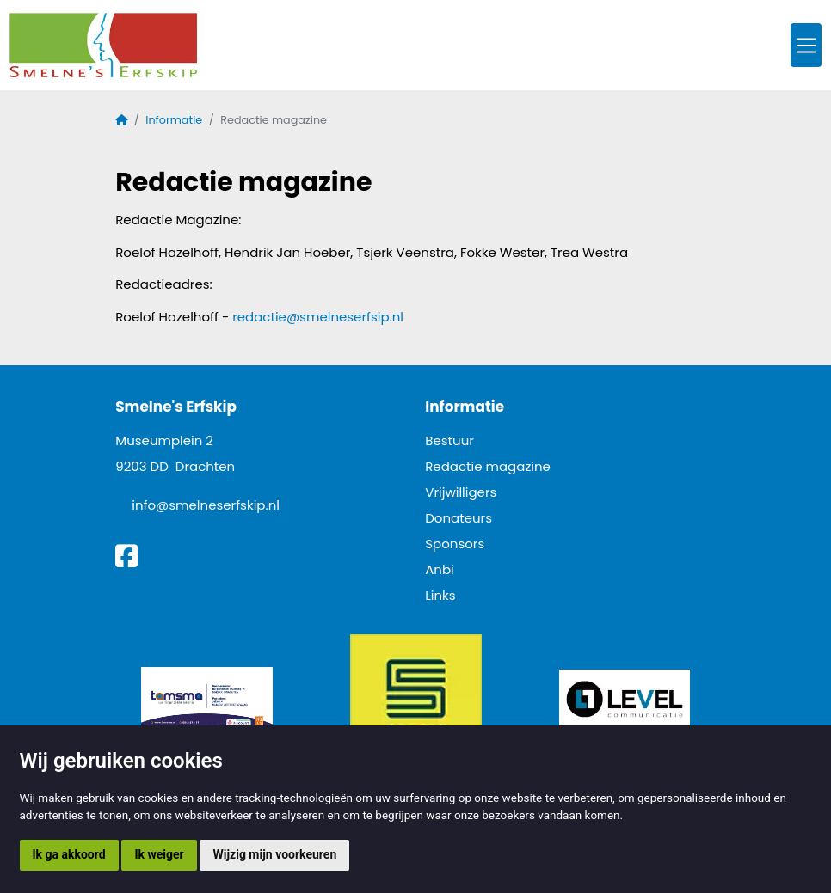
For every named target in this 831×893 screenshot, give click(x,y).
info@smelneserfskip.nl (206, 505)
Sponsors (454, 544)
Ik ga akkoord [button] (69, 854)
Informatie (173, 120)
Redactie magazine (488, 466)
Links (440, 595)
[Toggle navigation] (806, 45)
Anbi (439, 569)
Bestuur (449, 440)
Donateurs (458, 518)
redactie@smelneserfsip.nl (317, 317)
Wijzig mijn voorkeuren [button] (274, 854)
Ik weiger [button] (158, 854)
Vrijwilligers (460, 492)
